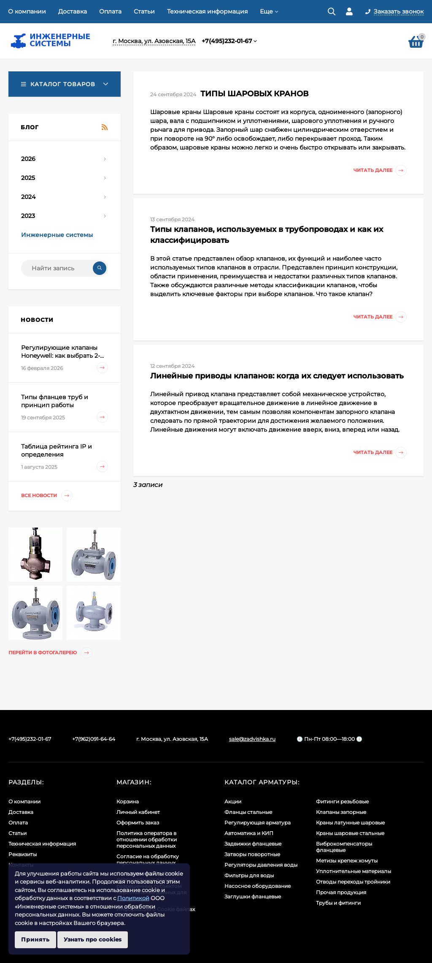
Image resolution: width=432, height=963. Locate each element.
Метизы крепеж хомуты (347, 860)
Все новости (47, 495)
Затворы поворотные (252, 854)
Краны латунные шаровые (350, 822)
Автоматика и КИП (248, 833)
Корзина (127, 801)
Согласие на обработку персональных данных (147, 859)
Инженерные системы (57, 235)
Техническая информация (207, 11)
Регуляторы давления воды (260, 865)
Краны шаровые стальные (350, 833)
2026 (28, 159)
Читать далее (380, 170)
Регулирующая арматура (257, 822)
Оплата (110, 11)
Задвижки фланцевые (252, 844)
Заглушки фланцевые (252, 896)
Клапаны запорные (341, 812)
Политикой (133, 898)
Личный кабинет (138, 812)
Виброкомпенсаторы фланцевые (344, 847)
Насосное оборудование (257, 886)
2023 (28, 216)
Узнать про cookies (93, 939)
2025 (28, 178)
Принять (35, 939)
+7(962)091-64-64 (93, 739)
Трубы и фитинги (338, 903)
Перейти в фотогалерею (50, 652)
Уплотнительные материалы (353, 871)
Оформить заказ (137, 822)
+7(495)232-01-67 (227, 41)
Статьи (144, 11)
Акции (232, 801)
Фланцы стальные (248, 812)
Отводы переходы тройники (353, 882)
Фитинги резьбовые (342, 801)
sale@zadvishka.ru (252, 739)
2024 (28, 197)
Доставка (72, 11)
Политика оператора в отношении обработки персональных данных (146, 839)
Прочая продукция (341, 892)
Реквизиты (22, 854)
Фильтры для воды (249, 875)
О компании (27, 11)
